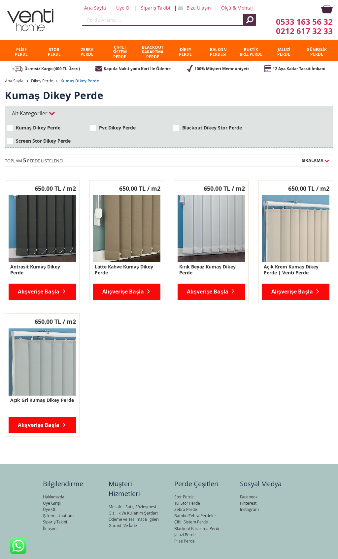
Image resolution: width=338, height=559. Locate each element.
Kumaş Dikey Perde (79, 81)
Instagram (249, 509)
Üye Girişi (52, 503)
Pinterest (248, 503)
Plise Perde (184, 541)
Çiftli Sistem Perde (191, 521)
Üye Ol (124, 8)
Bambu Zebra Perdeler (195, 515)
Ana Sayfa (95, 8)
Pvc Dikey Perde (113, 128)
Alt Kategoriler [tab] (33, 113)
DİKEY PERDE (185, 52)
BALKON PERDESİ (218, 52)
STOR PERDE (54, 52)
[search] (163, 20)
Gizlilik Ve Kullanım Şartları (133, 513)
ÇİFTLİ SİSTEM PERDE (120, 52)
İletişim (49, 528)
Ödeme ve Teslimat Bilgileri (134, 519)
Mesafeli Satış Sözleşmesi (132, 506)
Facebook (248, 496)
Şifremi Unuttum (58, 515)
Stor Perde (184, 496)
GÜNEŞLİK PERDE (317, 52)
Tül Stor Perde (187, 503)
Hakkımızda (53, 496)
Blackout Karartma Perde (197, 528)
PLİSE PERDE (21, 52)
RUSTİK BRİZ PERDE (251, 52)
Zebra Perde (185, 509)
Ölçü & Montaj (237, 8)
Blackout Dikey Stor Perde (207, 128)
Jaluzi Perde (185, 534)
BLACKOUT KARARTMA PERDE (152, 52)
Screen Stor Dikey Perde (39, 141)
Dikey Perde (42, 80)
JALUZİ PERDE (283, 52)
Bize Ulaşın (199, 8)
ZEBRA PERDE (87, 52)
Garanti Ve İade (123, 525)
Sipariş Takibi (156, 8)
